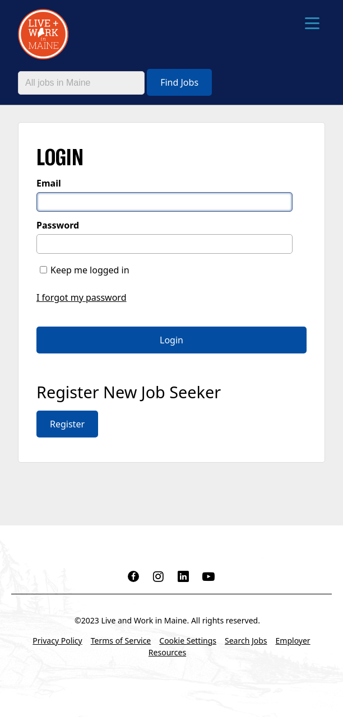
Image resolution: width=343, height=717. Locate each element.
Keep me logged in (89, 270)
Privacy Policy (57, 640)
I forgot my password (81, 297)
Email (48, 183)
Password (57, 225)
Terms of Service (121, 640)
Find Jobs (179, 82)
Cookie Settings (187, 640)
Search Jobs (246, 640)
